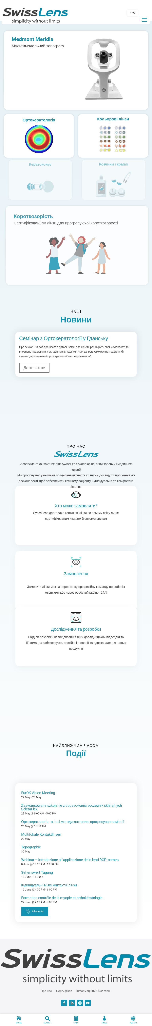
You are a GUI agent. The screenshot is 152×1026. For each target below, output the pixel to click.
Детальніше (34, 367)
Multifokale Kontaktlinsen (41, 834)
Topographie (31, 847)
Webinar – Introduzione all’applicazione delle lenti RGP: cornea (70, 860)
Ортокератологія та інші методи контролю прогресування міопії (72, 822)
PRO (132, 12)
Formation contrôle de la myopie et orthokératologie (62, 898)
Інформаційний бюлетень (93, 990)
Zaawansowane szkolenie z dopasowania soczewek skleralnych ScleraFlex (71, 807)
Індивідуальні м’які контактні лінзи (49, 885)
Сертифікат (64, 990)
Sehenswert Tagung (37, 872)
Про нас (46, 990)
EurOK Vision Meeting (38, 793)
